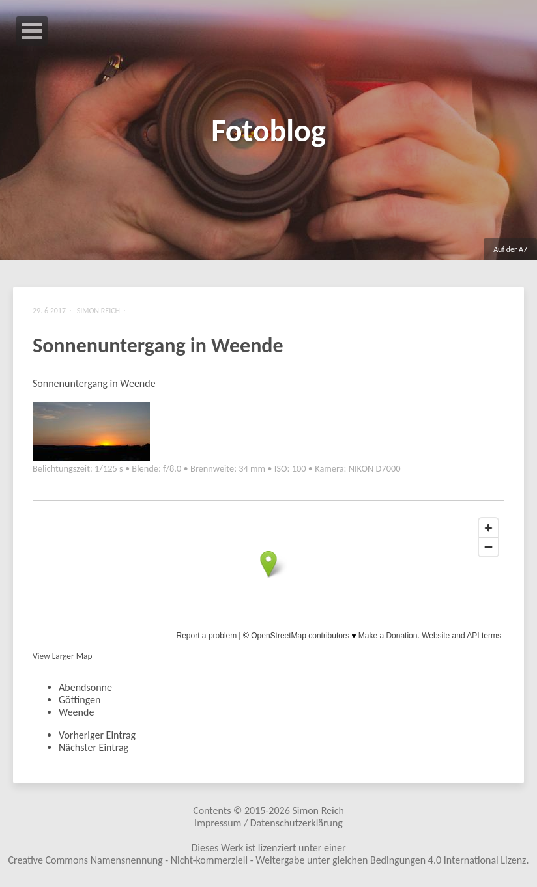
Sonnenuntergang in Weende (158, 345)
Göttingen (79, 700)
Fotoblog (268, 130)
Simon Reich (317, 810)
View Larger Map (62, 656)
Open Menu (32, 31)
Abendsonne (85, 687)
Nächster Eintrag (93, 747)
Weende (76, 712)
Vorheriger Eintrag (97, 735)
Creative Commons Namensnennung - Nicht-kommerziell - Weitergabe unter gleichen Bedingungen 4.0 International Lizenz (267, 860)
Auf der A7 (510, 249)
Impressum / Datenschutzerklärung (268, 823)
